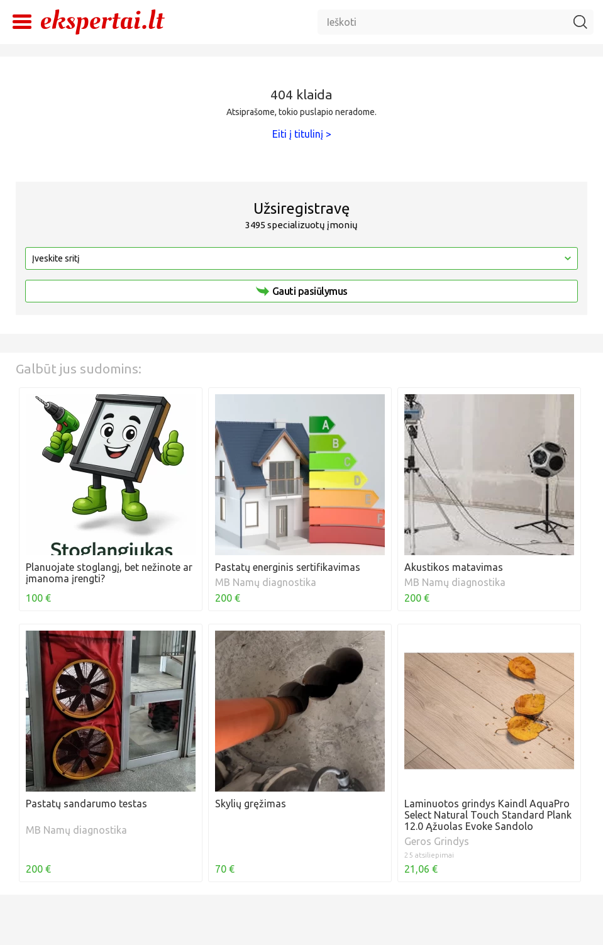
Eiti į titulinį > (301, 134)
